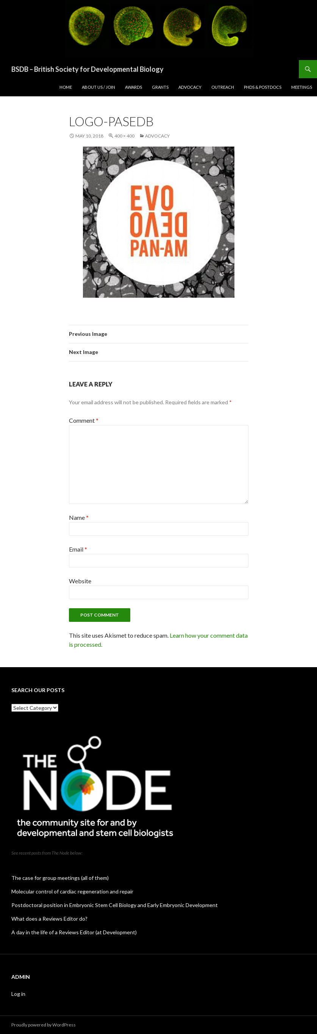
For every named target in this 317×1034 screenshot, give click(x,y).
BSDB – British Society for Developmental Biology (87, 69)
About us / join (98, 87)
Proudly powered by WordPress (43, 1025)
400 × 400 (124, 136)
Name (79, 517)
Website (80, 580)
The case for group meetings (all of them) (60, 878)
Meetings (301, 87)
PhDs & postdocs (262, 87)
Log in (18, 994)
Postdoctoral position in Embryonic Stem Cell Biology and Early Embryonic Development (114, 905)
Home (65, 87)
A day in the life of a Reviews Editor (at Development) (74, 932)
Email (78, 549)
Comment (83, 420)
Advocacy (189, 87)
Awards (133, 87)
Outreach (222, 87)
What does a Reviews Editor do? (49, 918)
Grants (160, 87)
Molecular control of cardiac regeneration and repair (72, 891)
